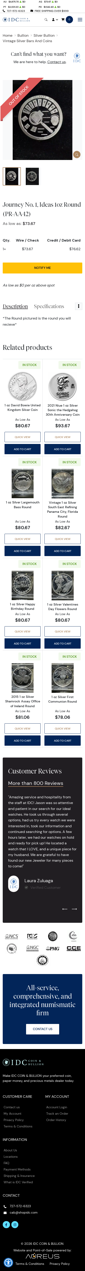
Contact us (56, 62)
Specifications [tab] (49, 306)
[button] (8, 1262)
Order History (56, 1120)
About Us (10, 1150)
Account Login (56, 1107)
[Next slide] (74, 909)
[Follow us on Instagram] (15, 1224)
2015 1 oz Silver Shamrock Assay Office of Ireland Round (22, 701)
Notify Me (42, 268)
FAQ (6, 1163)
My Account (12, 1113)
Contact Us (42, 1029)
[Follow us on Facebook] (6, 1224)
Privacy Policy (14, 1120)
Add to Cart (22, 449)
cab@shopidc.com (24, 1212)
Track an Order (57, 1113)
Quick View (22, 437)
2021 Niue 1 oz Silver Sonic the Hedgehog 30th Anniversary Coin (63, 410)
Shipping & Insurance (19, 1176)
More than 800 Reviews (35, 783)
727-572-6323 (16, 11)
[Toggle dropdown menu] (78, 306)
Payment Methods (17, 1169)
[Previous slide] (64, 909)
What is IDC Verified (18, 1182)
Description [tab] (15, 306)
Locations (11, 1157)
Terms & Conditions (18, 1126)
